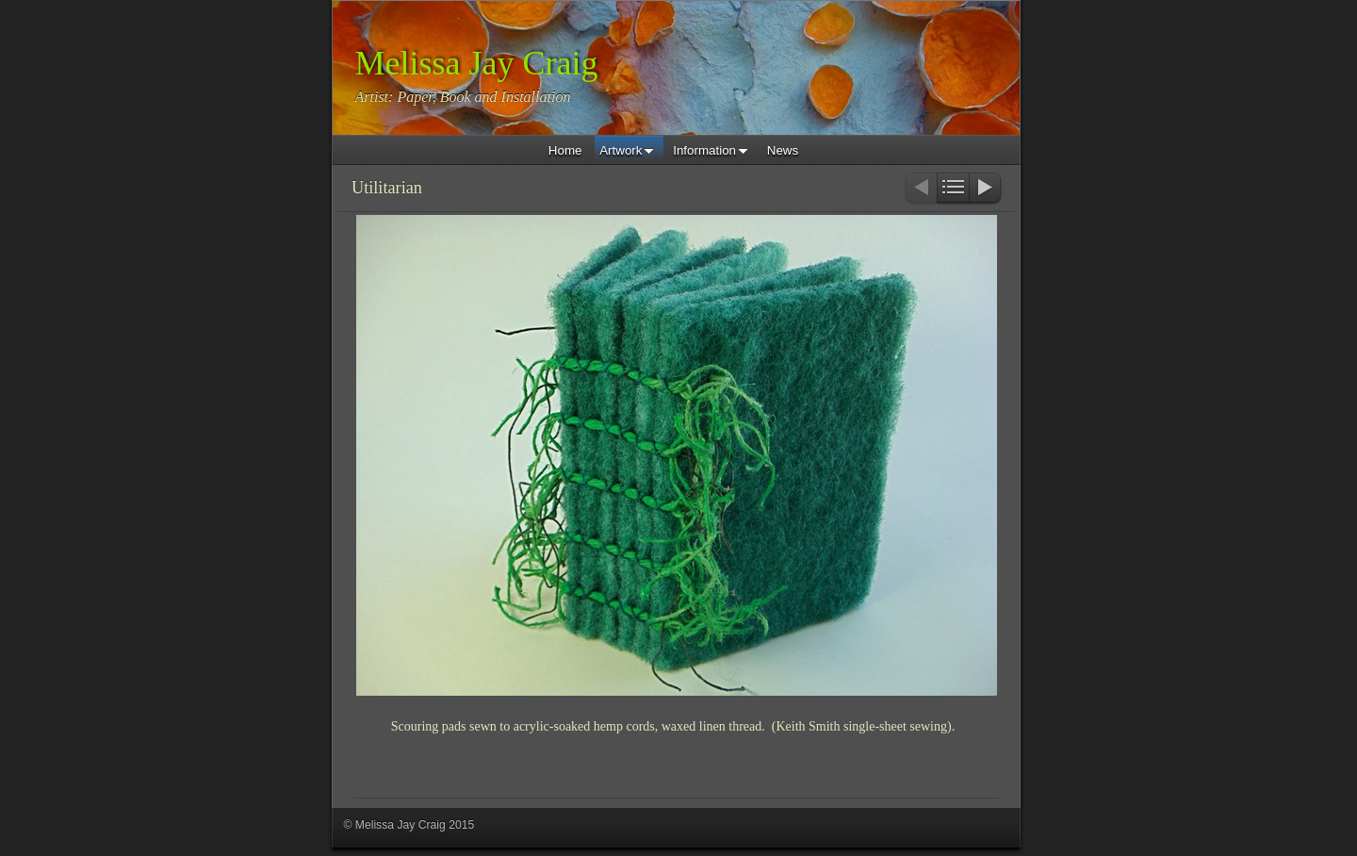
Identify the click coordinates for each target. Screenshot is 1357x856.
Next (986, 189)
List (953, 189)
